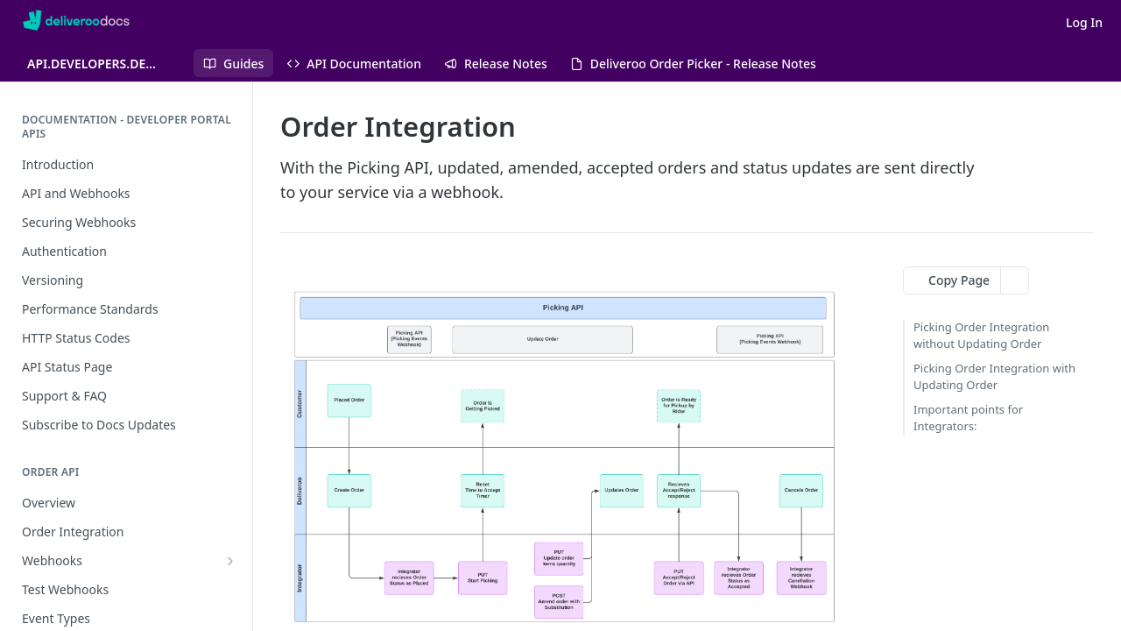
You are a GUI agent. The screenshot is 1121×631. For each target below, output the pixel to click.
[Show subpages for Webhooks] (230, 561)
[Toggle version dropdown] (104, 63)
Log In (1084, 22)
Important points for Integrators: (968, 418)
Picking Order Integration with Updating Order (994, 376)
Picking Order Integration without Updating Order (981, 335)
